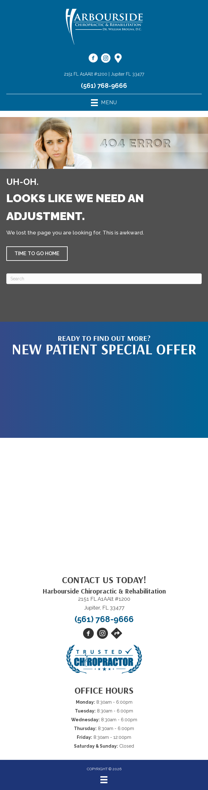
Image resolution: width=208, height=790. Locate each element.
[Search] (104, 278)
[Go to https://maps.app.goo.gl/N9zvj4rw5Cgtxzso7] (118, 58)
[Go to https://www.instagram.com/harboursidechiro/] (105, 59)
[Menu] (104, 779)
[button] (37, 253)
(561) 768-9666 (104, 85)
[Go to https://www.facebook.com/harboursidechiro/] (93, 59)
